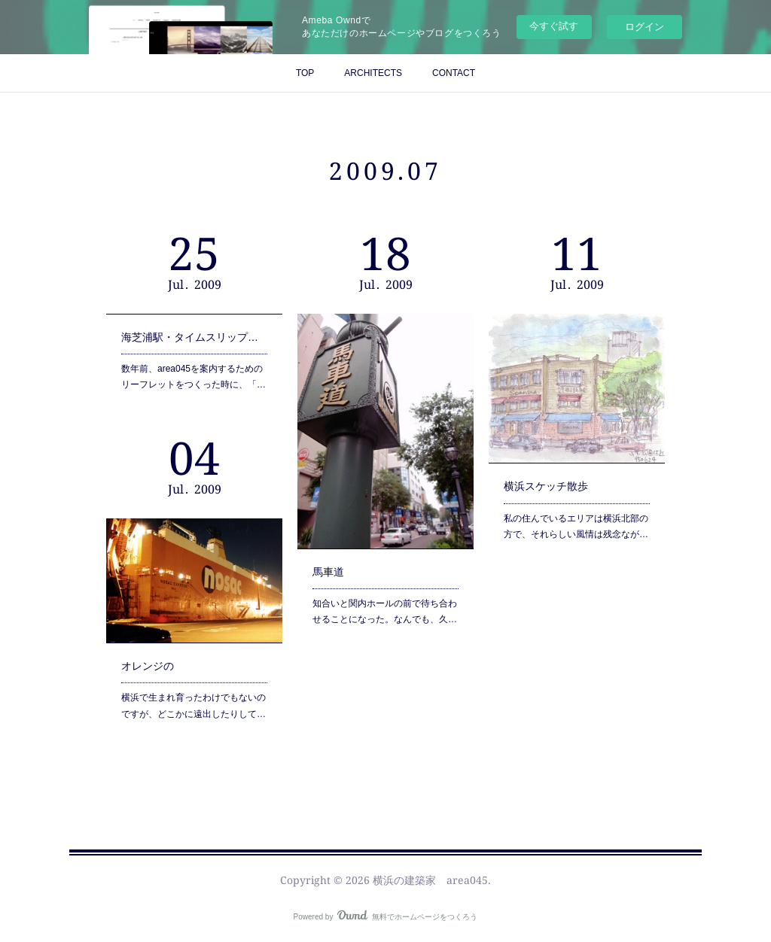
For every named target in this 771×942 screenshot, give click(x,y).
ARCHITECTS (373, 73)
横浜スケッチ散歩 (550, 474)
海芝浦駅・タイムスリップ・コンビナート (194, 334)
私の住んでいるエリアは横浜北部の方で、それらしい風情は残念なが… (576, 509)
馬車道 (335, 554)
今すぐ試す (553, 26)
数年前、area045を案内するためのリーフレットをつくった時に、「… (193, 369)
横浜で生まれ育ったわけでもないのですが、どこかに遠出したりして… (193, 690)
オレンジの (153, 655)
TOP (305, 73)
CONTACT (453, 73)
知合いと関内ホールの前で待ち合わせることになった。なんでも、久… (385, 588)
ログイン (644, 26)
